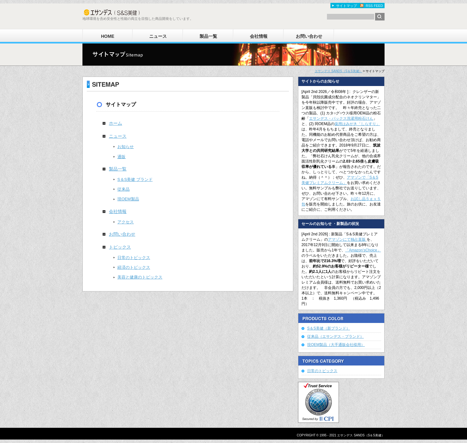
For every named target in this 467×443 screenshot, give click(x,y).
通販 (121, 156)
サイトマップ (346, 6)
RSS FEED (374, 6)
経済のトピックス (133, 267)
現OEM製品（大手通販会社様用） (336, 344)
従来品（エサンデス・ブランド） (335, 336)
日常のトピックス (133, 257)
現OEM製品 (128, 199)
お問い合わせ (309, 36)
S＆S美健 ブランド (135, 179)
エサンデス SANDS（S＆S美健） (338, 71)
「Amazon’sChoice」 (363, 250)
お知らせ (125, 146)
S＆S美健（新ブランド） (328, 328)
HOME (107, 36)
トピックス (120, 247)
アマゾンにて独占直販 (347, 239)
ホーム (115, 123)
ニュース (158, 36)
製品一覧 (208, 36)
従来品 (123, 189)
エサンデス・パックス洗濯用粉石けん (341, 118)
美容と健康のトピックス (139, 277)
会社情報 (258, 36)
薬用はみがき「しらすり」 (357, 124)
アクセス (125, 222)
